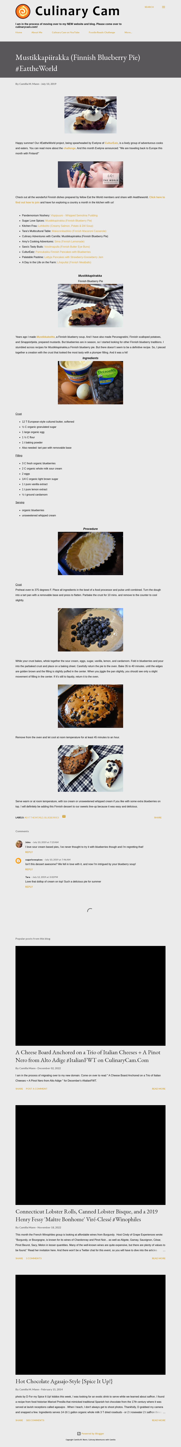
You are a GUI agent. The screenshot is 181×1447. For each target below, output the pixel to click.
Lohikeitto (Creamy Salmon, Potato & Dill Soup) (65, 225)
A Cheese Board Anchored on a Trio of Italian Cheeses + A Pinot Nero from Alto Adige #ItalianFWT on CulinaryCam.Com (87, 1056)
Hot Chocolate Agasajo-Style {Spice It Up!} (64, 1381)
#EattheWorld (34, 817)
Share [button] (158, 817)
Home (18, 32)
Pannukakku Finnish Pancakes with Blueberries (63, 252)
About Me (36, 32)
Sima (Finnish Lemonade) (69, 241)
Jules (28, 842)
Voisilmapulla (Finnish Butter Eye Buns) (67, 246)
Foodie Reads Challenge (102, 32)
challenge (70, 148)
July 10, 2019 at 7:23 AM (46, 842)
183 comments (35, 1420)
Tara (27, 877)
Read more (159, 1088)
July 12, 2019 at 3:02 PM (45, 877)
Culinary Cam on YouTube (65, 32)
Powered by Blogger (90, 1433)
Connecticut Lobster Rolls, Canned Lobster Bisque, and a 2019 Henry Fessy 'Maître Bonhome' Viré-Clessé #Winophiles (86, 1215)
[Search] (149, 7)
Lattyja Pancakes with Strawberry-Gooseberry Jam (74, 257)
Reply (29, 851)
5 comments (34, 1258)
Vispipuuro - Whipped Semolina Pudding (74, 215)
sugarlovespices (34, 859)
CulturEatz (111, 143)
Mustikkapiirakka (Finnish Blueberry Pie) (68, 220)
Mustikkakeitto (46, 337)
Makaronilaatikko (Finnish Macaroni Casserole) (79, 231)
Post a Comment (36, 1088)
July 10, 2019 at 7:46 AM (57, 859)
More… (128, 32)
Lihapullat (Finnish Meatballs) (74, 262)
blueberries (51, 817)
